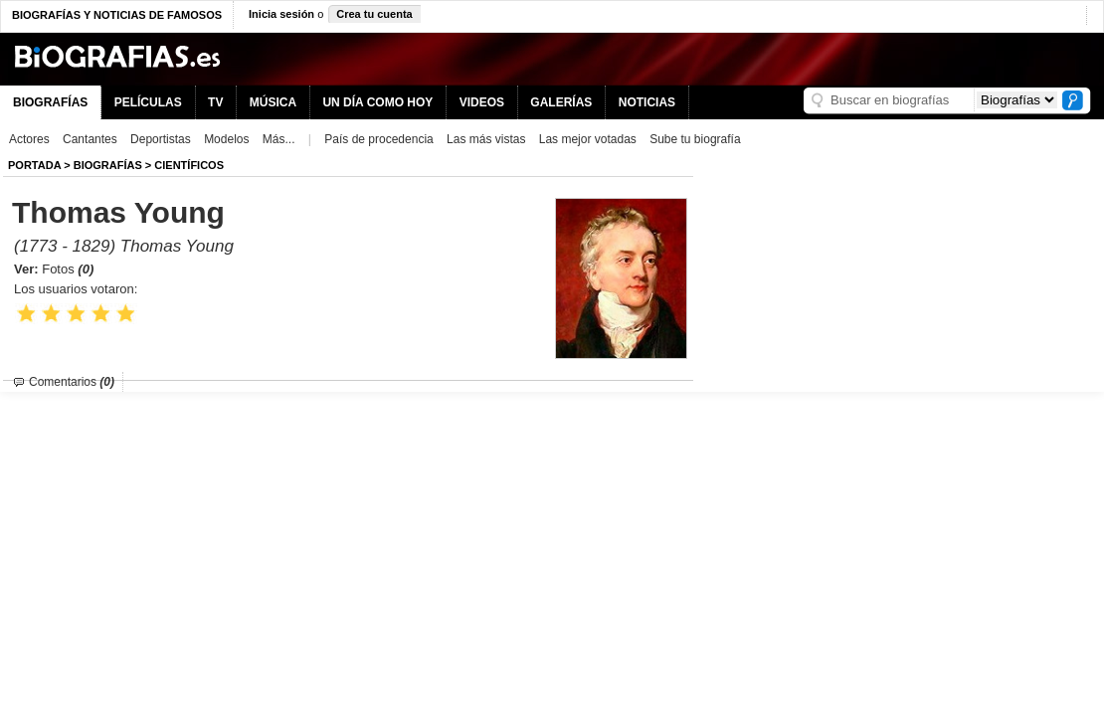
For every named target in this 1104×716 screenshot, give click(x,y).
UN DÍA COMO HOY (377, 102)
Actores (29, 139)
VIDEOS (482, 102)
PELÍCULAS (148, 102)
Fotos (67, 269)
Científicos (189, 165)
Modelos (226, 139)
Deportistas (160, 139)
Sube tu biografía (694, 139)
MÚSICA (273, 102)
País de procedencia (378, 139)
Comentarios (71, 382)
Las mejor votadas (588, 139)
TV (215, 102)
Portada (34, 165)
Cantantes (90, 139)
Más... (279, 139)
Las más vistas (486, 139)
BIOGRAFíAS (108, 165)
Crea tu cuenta (374, 14)
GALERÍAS (561, 102)
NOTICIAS (647, 102)
